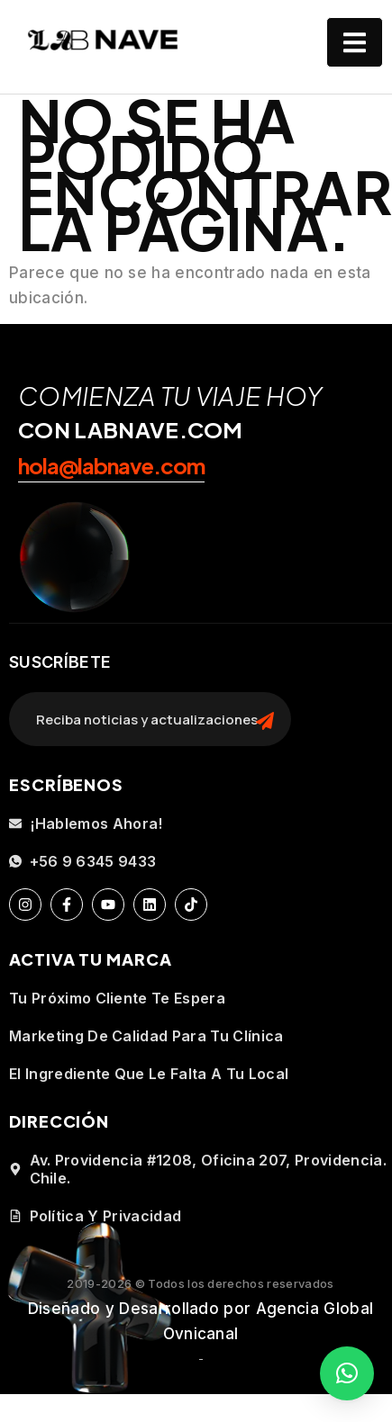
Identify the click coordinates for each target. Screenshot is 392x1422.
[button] (347, 1373)
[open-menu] (354, 42)
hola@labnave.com (111, 465)
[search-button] (264, 719)
